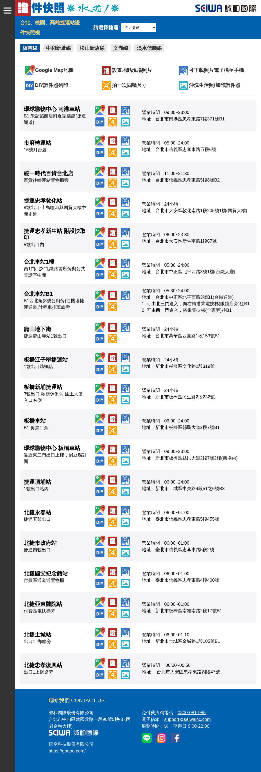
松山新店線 (92, 48)
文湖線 (120, 48)
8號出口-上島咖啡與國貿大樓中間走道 (55, 208)
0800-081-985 (192, 712)
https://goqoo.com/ (67, 750)
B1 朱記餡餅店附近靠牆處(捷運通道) (55, 116)
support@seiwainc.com (187, 719)
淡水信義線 (149, 48)
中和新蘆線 (58, 48)
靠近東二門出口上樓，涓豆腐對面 (55, 455)
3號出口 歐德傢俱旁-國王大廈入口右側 (53, 394)
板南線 (29, 48)
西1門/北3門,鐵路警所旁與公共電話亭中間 (54, 269)
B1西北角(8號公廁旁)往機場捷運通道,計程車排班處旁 (54, 301)
